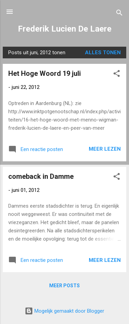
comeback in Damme (41, 176)
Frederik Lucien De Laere (64, 29)
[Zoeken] (119, 13)
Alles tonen (103, 52)
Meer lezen (105, 149)
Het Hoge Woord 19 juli (44, 73)
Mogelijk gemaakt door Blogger (64, 311)
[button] (116, 74)
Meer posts (64, 285)
